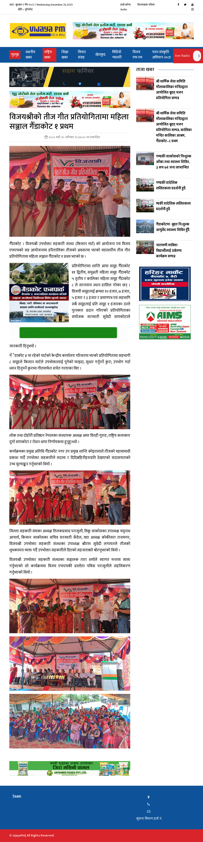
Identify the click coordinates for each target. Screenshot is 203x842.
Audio (123, 9)
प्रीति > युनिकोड (25, 9)
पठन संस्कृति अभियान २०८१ (161, 54)
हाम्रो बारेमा (125, 5)
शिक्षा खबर (64, 54)
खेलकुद (100, 55)
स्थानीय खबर (30, 54)
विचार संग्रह (82, 54)
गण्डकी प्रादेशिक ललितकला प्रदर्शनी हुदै (171, 185)
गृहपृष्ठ (15, 55)
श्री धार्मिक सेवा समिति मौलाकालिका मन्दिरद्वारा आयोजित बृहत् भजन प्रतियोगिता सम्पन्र (172, 90)
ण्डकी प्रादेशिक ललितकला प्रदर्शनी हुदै (173, 206)
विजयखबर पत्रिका (146, 5)
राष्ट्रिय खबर (48, 54)
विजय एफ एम (137, 54)
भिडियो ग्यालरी (117, 54)
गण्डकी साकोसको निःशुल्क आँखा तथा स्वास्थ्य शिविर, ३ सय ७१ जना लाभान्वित (173, 162)
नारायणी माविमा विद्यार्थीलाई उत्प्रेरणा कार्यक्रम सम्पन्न (169, 250)
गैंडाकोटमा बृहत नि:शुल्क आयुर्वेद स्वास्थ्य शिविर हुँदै (173, 227)
